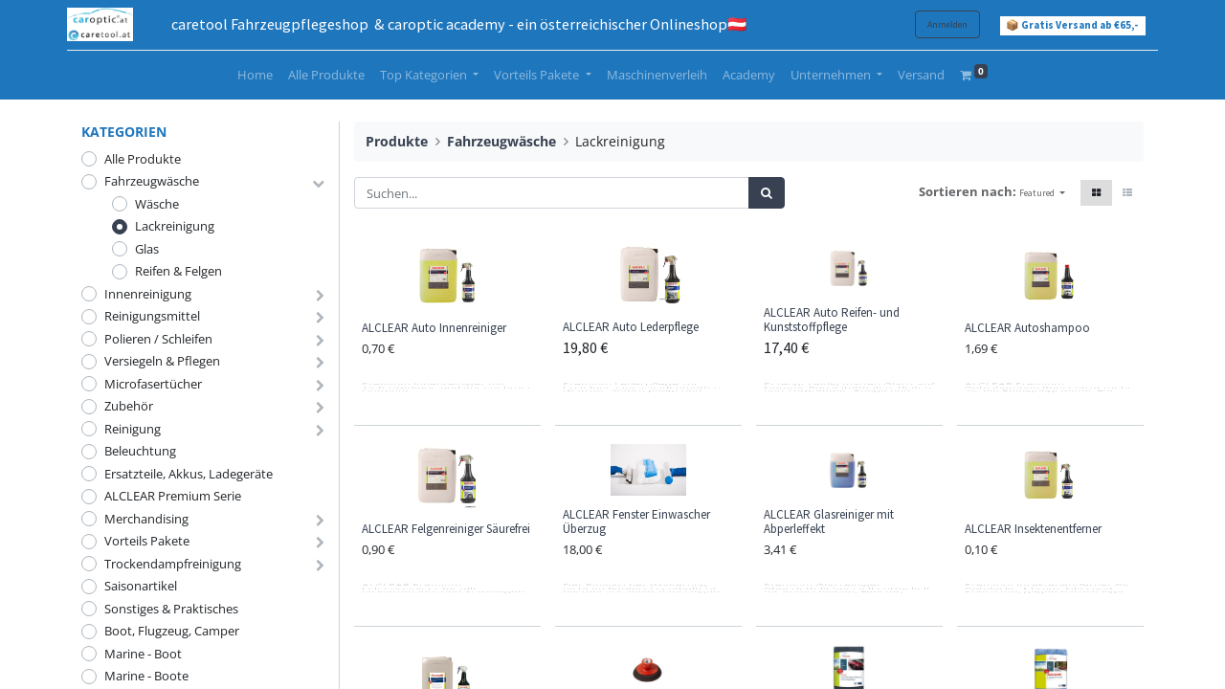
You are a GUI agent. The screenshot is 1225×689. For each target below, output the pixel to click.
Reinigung (132, 428)
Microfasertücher (153, 383)
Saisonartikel (140, 585)
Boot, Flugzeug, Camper (171, 630)
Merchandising (146, 518)
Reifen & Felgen (178, 270)
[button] (1042, 193)
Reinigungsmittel (152, 315)
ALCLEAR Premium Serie (172, 495)
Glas (147, 248)
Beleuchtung (140, 450)
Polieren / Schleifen (158, 338)
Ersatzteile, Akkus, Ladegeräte (188, 473)
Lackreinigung (174, 225)
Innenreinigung (147, 293)
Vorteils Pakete (146, 540)
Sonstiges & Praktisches (171, 608)
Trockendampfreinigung (172, 563)
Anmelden (933, 24)
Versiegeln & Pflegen (162, 360)
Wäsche (157, 203)
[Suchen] (766, 193)
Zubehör (128, 405)
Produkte (397, 141)
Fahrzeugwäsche (151, 180)
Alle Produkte (142, 158)
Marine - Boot (143, 653)
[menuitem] (255, 75)
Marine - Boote (146, 675)
